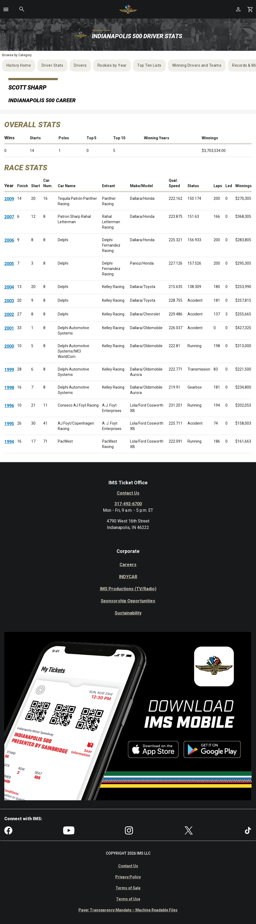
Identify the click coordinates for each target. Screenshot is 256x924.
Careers (128, 564)
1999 (9, 369)
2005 (9, 263)
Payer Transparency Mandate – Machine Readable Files (128, 910)
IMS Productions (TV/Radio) (128, 588)
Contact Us (128, 493)
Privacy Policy (128, 877)
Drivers (80, 65)
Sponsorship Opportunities (128, 600)
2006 (9, 240)
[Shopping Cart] (250, 9)
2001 (9, 328)
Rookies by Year (112, 65)
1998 (9, 387)
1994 (9, 441)
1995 (9, 423)
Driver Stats (52, 65)
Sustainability (128, 613)
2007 (9, 216)
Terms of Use (128, 899)
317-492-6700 (128, 503)
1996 (9, 405)
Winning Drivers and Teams (197, 65)
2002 (9, 314)
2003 (9, 300)
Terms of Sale (128, 888)
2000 (9, 346)
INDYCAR (128, 576)
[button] (6, 9)
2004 (9, 287)
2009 (9, 198)
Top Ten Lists (149, 65)
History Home (18, 65)
